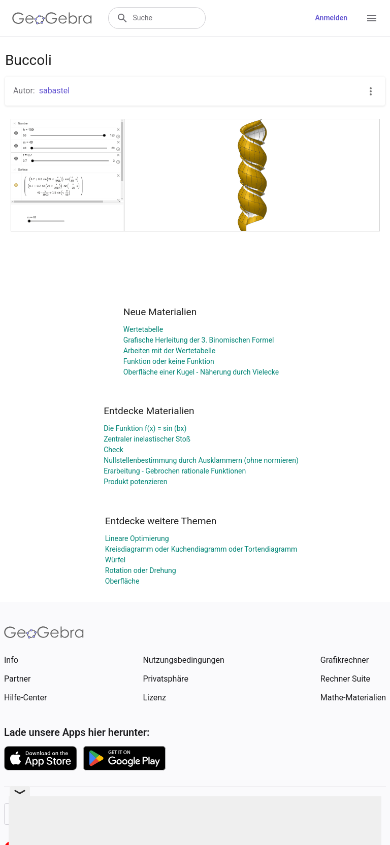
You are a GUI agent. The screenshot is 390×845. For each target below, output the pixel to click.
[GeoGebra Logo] (52, 18)
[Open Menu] (372, 18)
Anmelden (331, 18)
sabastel (54, 90)
